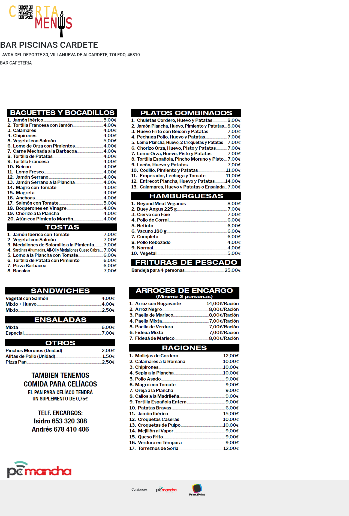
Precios (333, 25)
